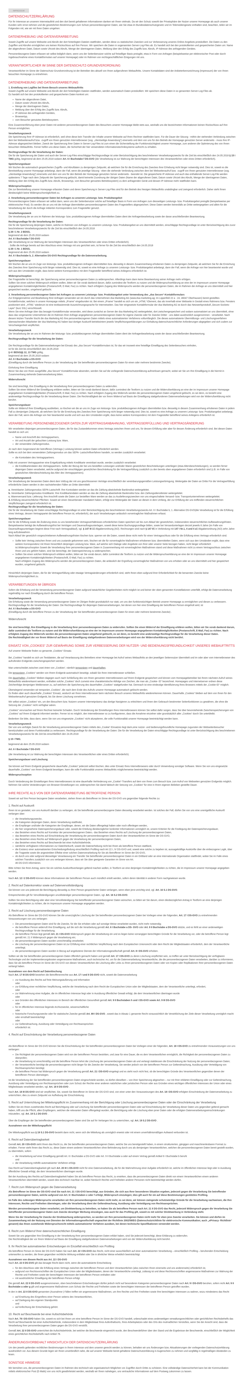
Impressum (19, 11)
